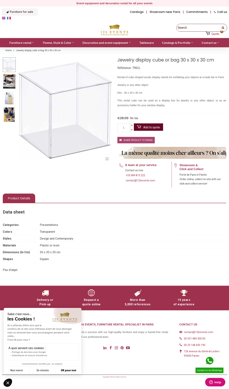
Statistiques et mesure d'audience (29, 355)
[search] (223, 27)
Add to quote (148, 127)
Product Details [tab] (19, 198)
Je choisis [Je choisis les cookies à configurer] (42, 370)
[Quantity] (123, 127)
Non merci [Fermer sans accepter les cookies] (16, 370)
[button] (20, 12)
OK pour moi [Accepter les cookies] (68, 370)
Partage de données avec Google (29, 352)
